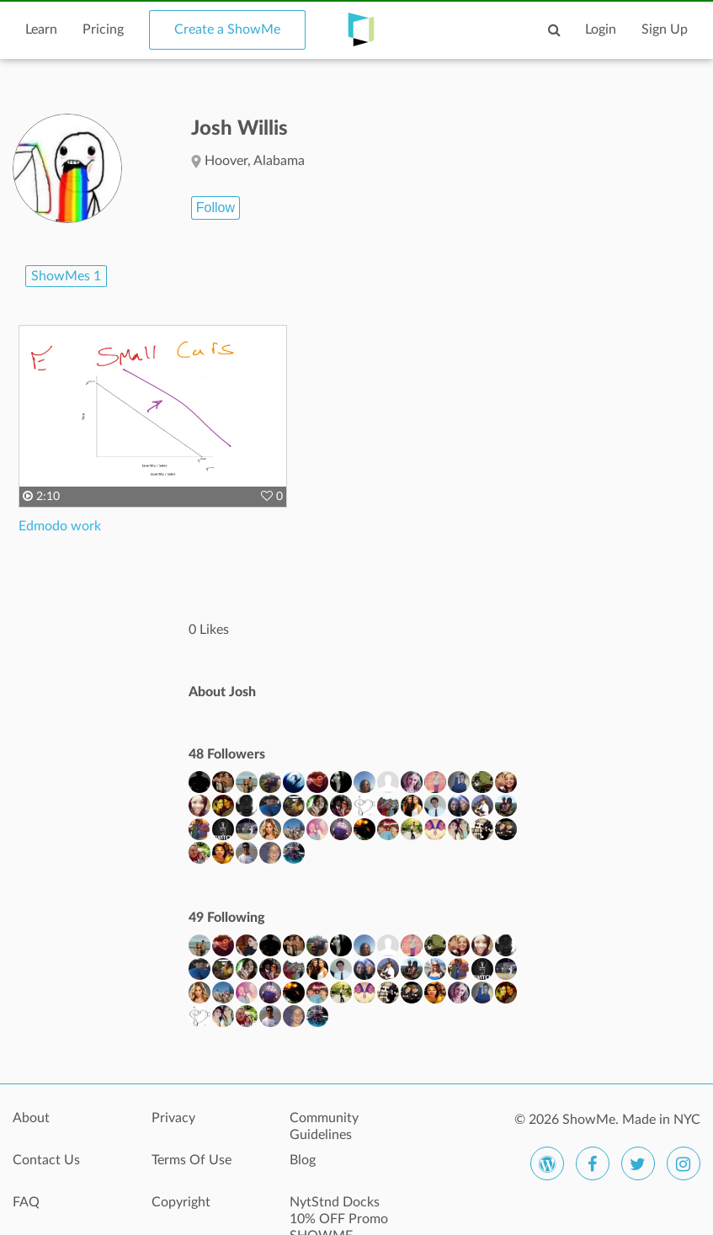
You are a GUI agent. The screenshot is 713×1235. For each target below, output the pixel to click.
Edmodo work (60, 526)
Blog (303, 1160)
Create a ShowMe (227, 29)
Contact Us (46, 1160)
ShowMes (66, 276)
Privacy (173, 1118)
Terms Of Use (191, 1160)
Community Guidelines (324, 1126)
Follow (215, 207)
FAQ (26, 1202)
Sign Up (664, 29)
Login (600, 29)
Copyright (181, 1202)
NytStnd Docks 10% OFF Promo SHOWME (339, 1211)
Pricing (103, 29)
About (31, 1118)
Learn (41, 29)
